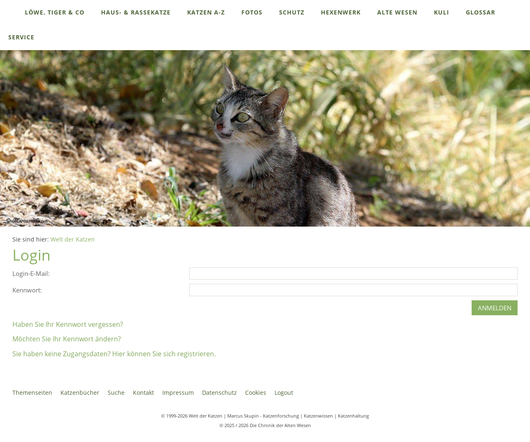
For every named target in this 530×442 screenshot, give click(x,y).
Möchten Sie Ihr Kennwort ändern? (66, 338)
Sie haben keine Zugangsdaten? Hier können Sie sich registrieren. (114, 353)
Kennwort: (27, 290)
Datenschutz (219, 392)
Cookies (255, 392)
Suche (116, 392)
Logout (284, 392)
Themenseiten (32, 392)
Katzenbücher (79, 392)
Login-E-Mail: (31, 273)
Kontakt (143, 392)
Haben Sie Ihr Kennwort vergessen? (67, 324)
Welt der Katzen (73, 239)
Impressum (178, 392)
